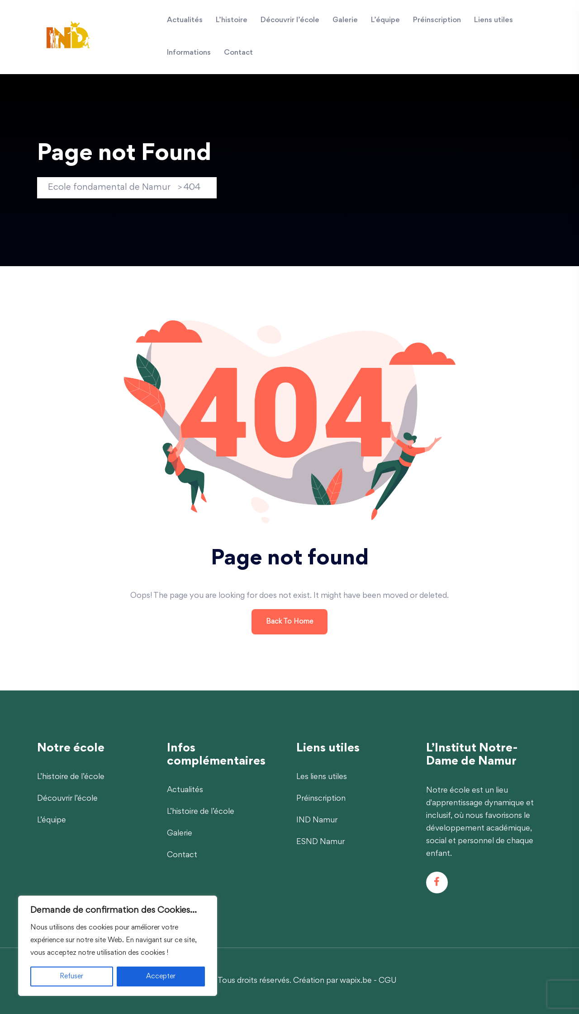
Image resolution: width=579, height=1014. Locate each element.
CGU (388, 981)
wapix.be (356, 981)
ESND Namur (320, 842)
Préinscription (437, 20)
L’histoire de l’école (70, 777)
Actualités (185, 20)
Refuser (71, 976)
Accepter (161, 976)
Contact (238, 53)
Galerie (345, 20)
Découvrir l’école (290, 20)
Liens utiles (493, 20)
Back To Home (289, 622)
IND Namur (316, 820)
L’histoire (231, 20)
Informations (189, 53)
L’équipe (385, 20)
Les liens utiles (321, 777)
